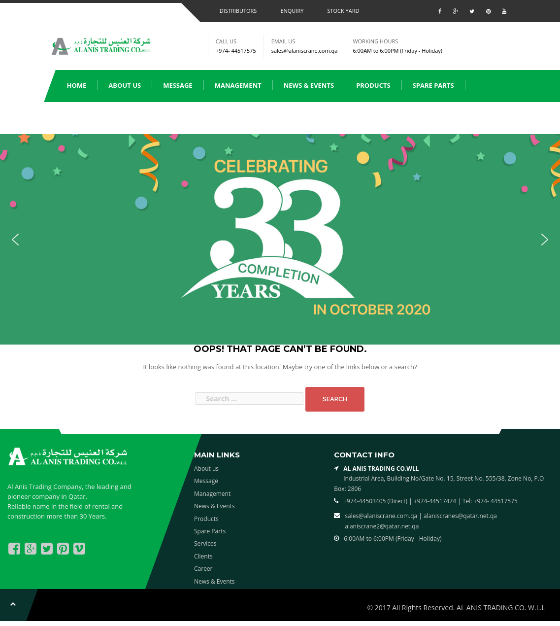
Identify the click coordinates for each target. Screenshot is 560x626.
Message (178, 85)
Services (81, 117)
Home (77, 85)
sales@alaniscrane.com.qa (304, 50)
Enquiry (291, 10)
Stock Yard (343, 10)
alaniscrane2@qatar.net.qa (382, 526)
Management (238, 85)
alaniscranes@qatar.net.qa (460, 516)
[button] (15, 239)
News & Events (309, 85)
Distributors (238, 10)
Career (203, 568)
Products (373, 85)
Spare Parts (433, 85)
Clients (130, 117)
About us (124, 85)
